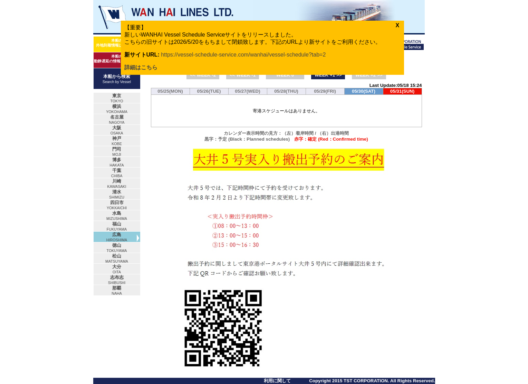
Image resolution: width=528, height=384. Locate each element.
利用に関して (277, 380)
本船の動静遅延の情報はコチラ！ (117, 58)
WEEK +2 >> (368, 75)
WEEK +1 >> (328, 75)
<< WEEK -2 (203, 75)
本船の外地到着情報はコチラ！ (117, 42)
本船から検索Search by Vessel (117, 79)
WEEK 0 (285, 75)
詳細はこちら (140, 67)
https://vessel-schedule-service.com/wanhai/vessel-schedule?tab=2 (243, 55)
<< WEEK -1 (243, 75)
